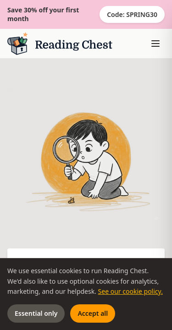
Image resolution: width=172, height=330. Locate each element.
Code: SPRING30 (132, 14)
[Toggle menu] (155, 43)
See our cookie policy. (130, 291)
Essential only (36, 313)
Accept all (93, 313)
